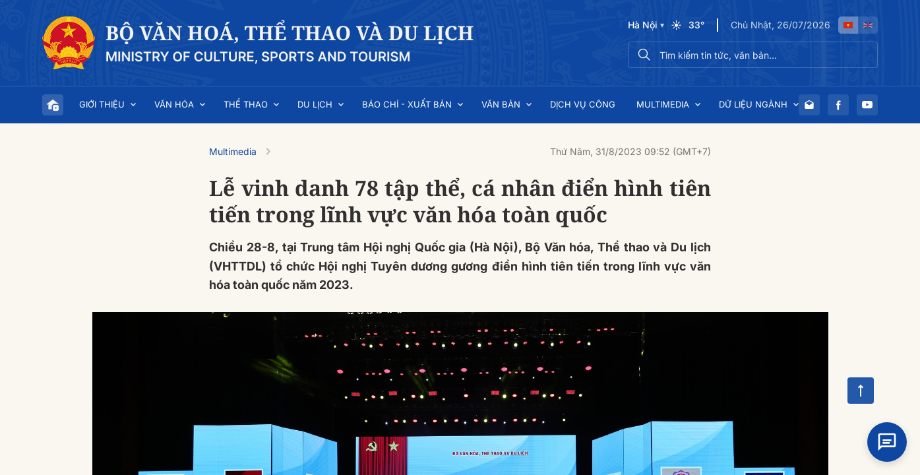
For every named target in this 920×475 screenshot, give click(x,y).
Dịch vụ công (582, 104)
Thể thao (246, 104)
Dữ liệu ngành (753, 104)
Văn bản (500, 104)
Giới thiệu (102, 104)
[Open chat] (887, 442)
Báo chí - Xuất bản (407, 104)
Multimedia (662, 104)
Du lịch (314, 104)
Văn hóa (174, 104)
